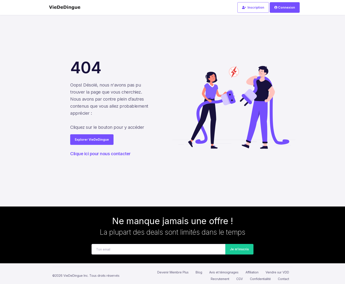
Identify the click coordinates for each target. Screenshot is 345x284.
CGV (239, 279)
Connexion (284, 7)
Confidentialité (260, 279)
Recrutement (220, 279)
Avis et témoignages (224, 272)
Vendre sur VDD (277, 272)
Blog (199, 272)
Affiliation (252, 272)
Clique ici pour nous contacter (100, 153)
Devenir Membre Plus (173, 272)
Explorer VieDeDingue (92, 139)
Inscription (253, 7)
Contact (283, 279)
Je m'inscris (238, 249)
